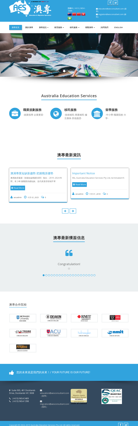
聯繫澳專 (90, 27)
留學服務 (111, 110)
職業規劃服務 (32, 110)
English (118, 27)
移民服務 (74, 27)
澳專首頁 (15, 27)
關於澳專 (29, 27)
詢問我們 (104, 27)
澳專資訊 (43, 27)
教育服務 (59, 27)
